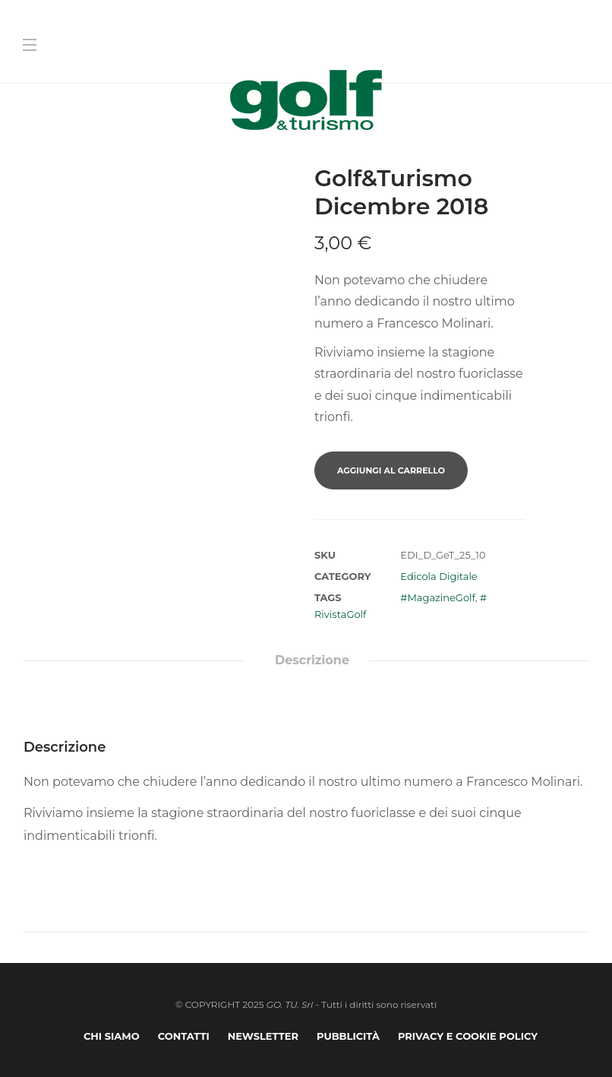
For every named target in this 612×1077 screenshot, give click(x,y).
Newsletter (263, 1036)
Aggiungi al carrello (391, 470)
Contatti (184, 1036)
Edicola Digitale (438, 576)
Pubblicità (348, 1036)
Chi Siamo (112, 1036)
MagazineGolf (441, 597)
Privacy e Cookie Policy (468, 1036)
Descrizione (312, 660)
